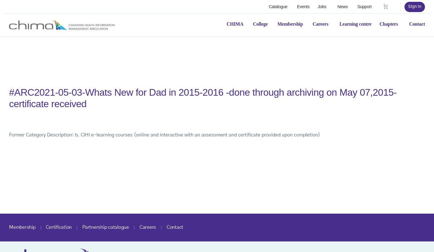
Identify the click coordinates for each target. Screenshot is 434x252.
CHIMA (235, 24)
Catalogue (278, 6)
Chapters (388, 24)
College (260, 24)
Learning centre (355, 24)
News (343, 6)
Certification (59, 227)
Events (303, 6)
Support (364, 6)
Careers (320, 24)
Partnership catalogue (105, 227)
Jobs (322, 6)
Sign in (414, 7)
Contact (417, 24)
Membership (290, 24)
